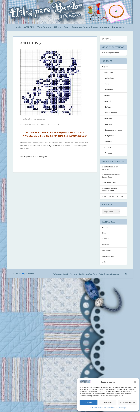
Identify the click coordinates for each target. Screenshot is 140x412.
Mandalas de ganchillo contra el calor (111, 189)
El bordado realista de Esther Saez (111, 176)
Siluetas (108, 141)
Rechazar (107, 402)
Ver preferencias (127, 402)
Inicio (18, 27)
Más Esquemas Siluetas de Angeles (33, 156)
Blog (104, 233)
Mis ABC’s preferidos (110, 53)
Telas (66, 27)
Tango (108, 147)
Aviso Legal (122, 408)
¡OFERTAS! (29, 27)
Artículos (105, 227)
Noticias (105, 244)
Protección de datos (110, 408)
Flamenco (109, 89)
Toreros (108, 153)
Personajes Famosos (113, 130)
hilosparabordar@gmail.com (47, 145)
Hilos (56, 27)
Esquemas (117, 27)
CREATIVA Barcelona (110, 183)
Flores (107, 95)
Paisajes (108, 118)
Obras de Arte (111, 113)
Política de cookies (96, 408)
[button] (135, 382)
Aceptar (88, 402)
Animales (109, 72)
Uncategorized (108, 256)
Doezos (31, 274)
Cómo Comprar (44, 27)
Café (107, 84)
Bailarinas (109, 78)
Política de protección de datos (109, 274)
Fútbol (108, 101)
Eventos (105, 239)
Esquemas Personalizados (85, 27)
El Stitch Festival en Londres (110, 168)
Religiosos (109, 136)
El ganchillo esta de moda (112, 196)
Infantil (108, 107)
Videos (104, 262)
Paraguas (109, 124)
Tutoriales (106, 250)
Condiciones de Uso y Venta (88, 274)
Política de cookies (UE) (60, 274)
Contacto (105, 27)
